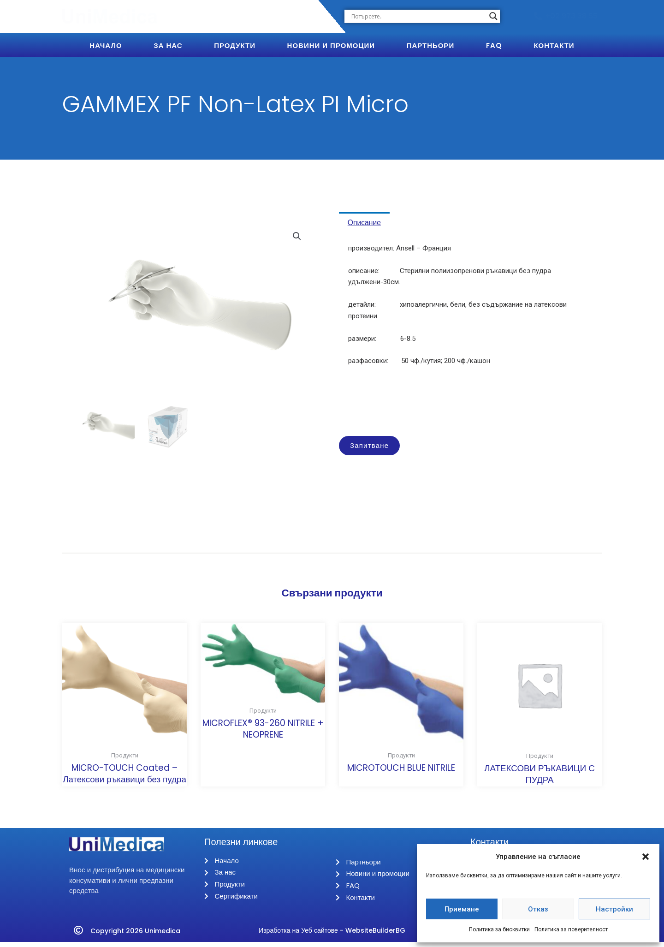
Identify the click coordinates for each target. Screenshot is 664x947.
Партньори (430, 45)
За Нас (168, 45)
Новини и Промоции (331, 45)
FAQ (494, 45)
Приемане (462, 909)
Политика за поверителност (571, 929)
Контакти (554, 45)
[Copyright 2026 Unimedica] (78, 935)
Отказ (538, 909)
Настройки (614, 909)
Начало (105, 45)
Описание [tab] (369, 224)
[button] (645, 856)
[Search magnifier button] (493, 16)
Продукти (234, 45)
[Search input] (418, 16)
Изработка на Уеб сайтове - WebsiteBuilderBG (332, 935)
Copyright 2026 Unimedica (138, 935)
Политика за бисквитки (499, 929)
